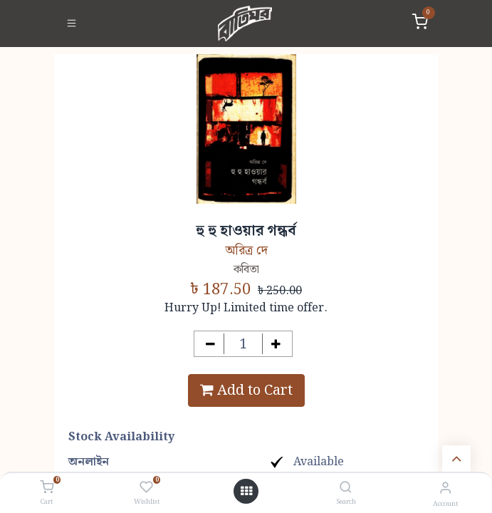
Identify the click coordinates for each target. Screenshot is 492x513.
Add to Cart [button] (246, 390)
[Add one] (276, 343)
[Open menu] (246, 491)
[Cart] (46, 488)
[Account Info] (445, 488)
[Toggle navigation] (71, 23)
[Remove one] (210, 343)
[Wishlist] (146, 488)
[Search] (345, 488)
